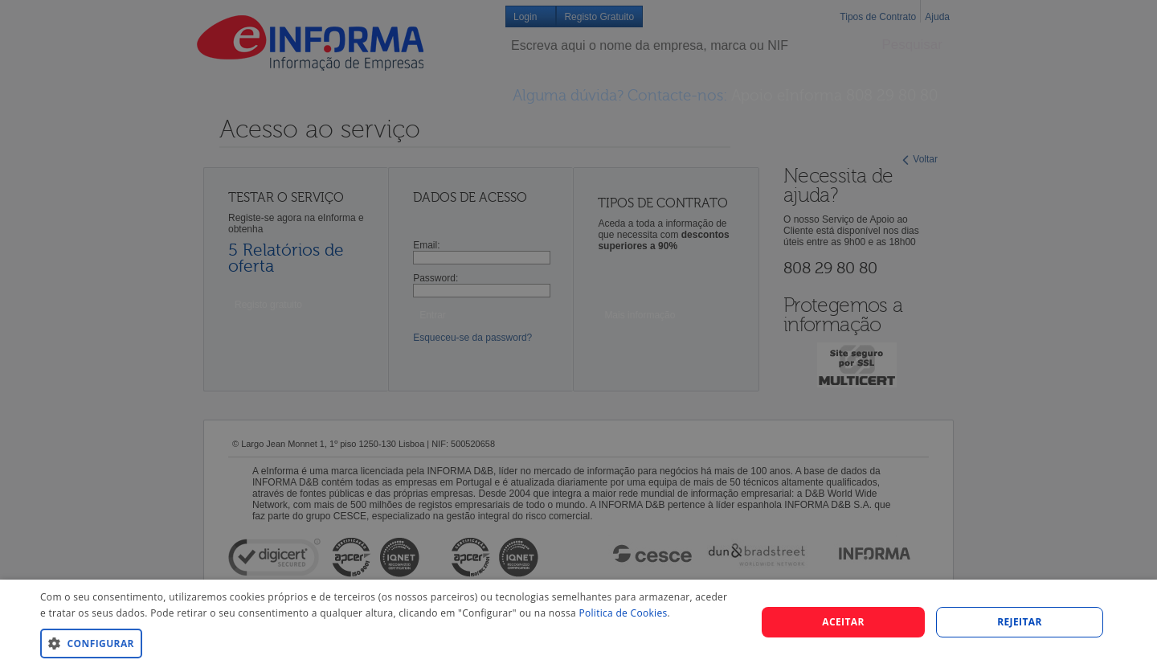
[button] (387, 642)
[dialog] (578, 622)
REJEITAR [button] (1019, 622)
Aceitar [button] (843, 622)
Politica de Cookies (622, 613)
